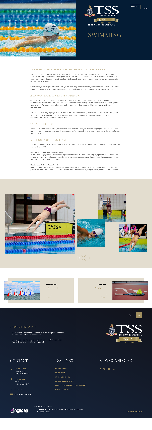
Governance (60, 373)
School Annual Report (64, 381)
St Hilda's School (62, 377)
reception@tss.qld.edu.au (23, 394)
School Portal (61, 369)
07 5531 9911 (17, 389)
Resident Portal (61, 389)
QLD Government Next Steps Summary (70, 385)
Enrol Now (135, 7)
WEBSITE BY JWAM (134, 412)
